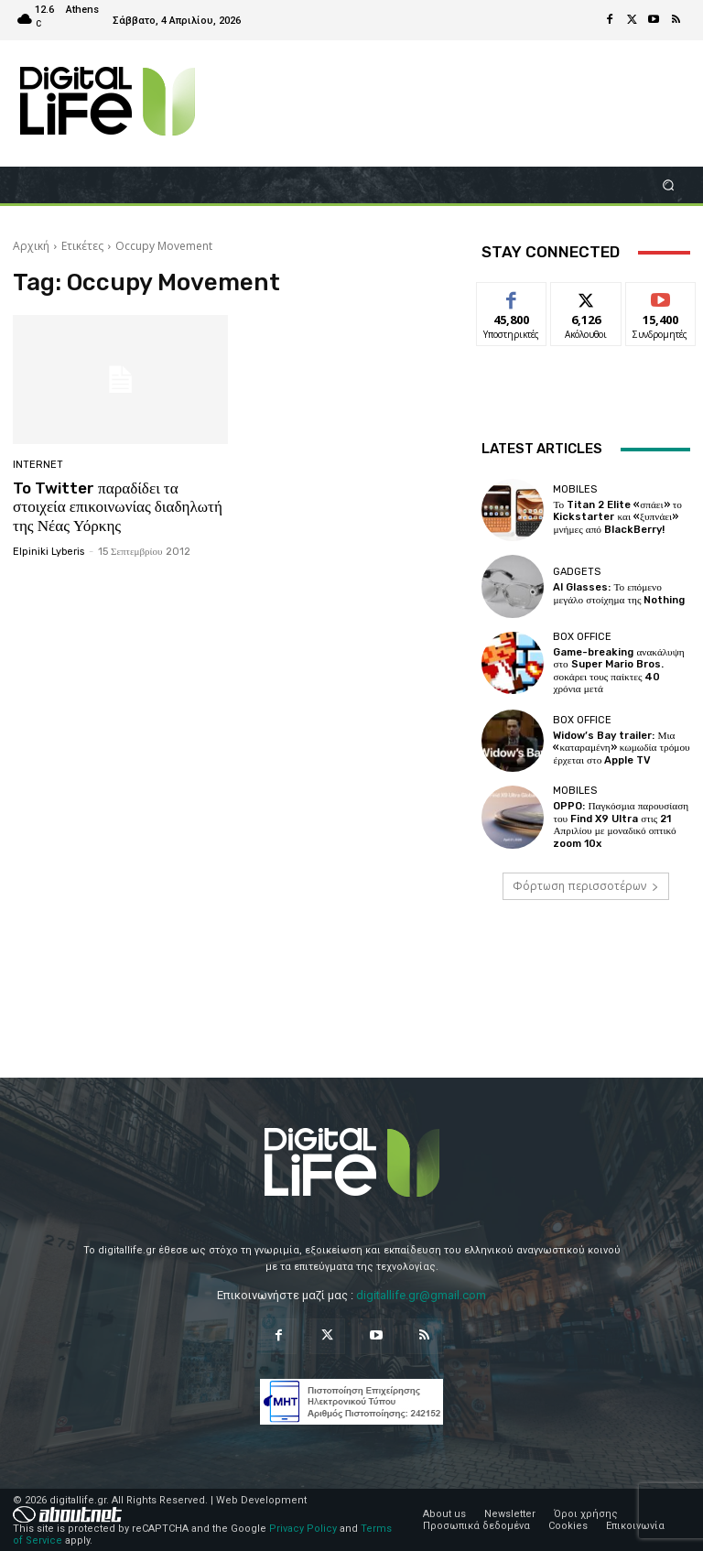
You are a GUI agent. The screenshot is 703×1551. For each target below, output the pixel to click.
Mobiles (575, 489)
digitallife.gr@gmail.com (421, 1294)
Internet (38, 465)
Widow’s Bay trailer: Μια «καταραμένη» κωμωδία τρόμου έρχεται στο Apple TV (620, 747)
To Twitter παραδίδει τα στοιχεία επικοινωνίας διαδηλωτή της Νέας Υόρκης (117, 507)
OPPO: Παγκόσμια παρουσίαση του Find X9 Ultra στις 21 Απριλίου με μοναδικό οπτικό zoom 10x (619, 823)
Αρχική (31, 246)
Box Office (582, 637)
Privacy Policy (303, 1527)
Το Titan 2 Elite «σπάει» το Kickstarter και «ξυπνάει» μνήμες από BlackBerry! (616, 517)
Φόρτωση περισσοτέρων (586, 884)
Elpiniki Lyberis (48, 551)
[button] (669, 184)
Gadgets (576, 572)
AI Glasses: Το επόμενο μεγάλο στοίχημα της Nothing (618, 593)
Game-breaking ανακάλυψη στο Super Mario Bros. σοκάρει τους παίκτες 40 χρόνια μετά (619, 670)
